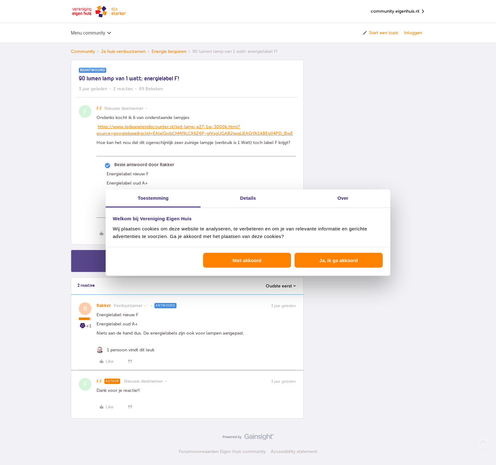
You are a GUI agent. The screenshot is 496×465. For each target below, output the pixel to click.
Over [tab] (343, 197)
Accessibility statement (294, 451)
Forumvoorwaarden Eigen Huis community (222, 451)
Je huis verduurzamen (123, 51)
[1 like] (125, 350)
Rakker (103, 305)
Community (83, 51)
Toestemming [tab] (153, 197)
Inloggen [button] (413, 32)
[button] (380, 33)
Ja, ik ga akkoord (338, 260)
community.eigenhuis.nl (398, 11)
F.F (99, 108)
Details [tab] (248, 197)
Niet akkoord (246, 260)
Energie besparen (169, 51)
